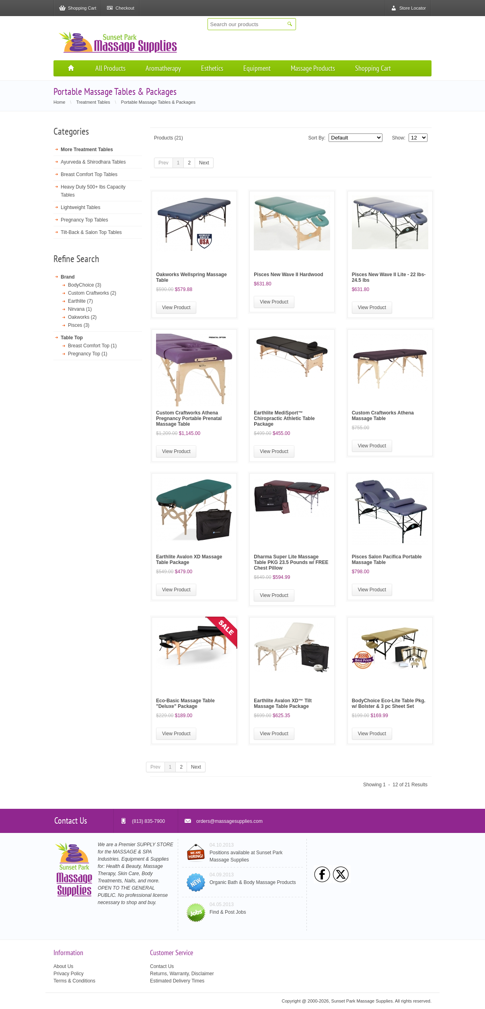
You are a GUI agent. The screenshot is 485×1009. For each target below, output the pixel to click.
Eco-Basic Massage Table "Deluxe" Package (185, 703)
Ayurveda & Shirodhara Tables (93, 162)
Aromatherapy (163, 68)
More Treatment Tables (87, 149)
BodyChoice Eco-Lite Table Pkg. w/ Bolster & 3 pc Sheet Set (388, 703)
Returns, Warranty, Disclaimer (182, 973)
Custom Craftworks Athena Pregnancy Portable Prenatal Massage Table (189, 418)
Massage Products (313, 68)
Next (204, 163)
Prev (163, 163)
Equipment (257, 68)
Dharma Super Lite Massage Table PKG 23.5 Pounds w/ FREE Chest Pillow (291, 562)
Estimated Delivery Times (177, 981)
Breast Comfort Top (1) (92, 346)
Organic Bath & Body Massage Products (253, 882)
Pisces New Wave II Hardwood (288, 274)
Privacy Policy (68, 973)
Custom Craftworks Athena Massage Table (383, 415)
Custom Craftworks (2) (92, 293)
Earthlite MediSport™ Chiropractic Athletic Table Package (284, 418)
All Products (110, 68)
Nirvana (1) (80, 309)
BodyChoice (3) (84, 285)
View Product (176, 307)
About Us (63, 966)
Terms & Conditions (74, 981)
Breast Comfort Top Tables (89, 174)
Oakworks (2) (82, 317)
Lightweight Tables (81, 207)
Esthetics (212, 68)
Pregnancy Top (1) (87, 354)
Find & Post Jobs (228, 912)
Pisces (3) (78, 325)
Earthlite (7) (80, 301)
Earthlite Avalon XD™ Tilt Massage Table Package (283, 703)
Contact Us (162, 966)
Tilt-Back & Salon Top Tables (91, 232)
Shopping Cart (373, 68)
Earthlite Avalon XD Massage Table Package (189, 559)
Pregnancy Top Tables (84, 220)
